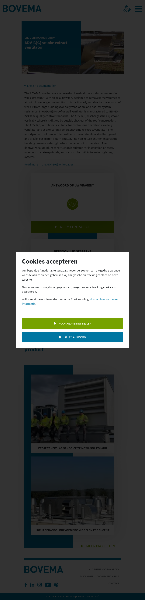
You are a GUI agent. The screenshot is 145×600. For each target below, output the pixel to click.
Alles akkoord (75, 337)
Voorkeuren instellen (75, 323)
